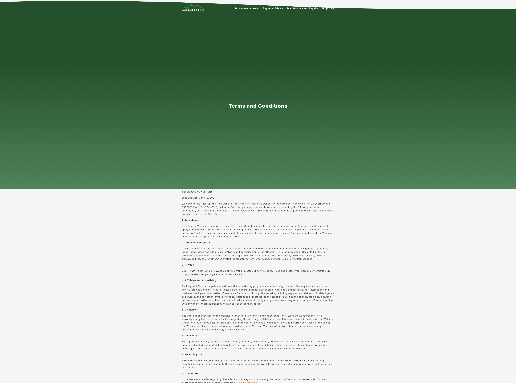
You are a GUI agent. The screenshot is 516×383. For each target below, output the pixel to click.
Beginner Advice (273, 8)
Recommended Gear (247, 8)
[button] (333, 8)
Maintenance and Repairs (302, 8)
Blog (325, 8)
